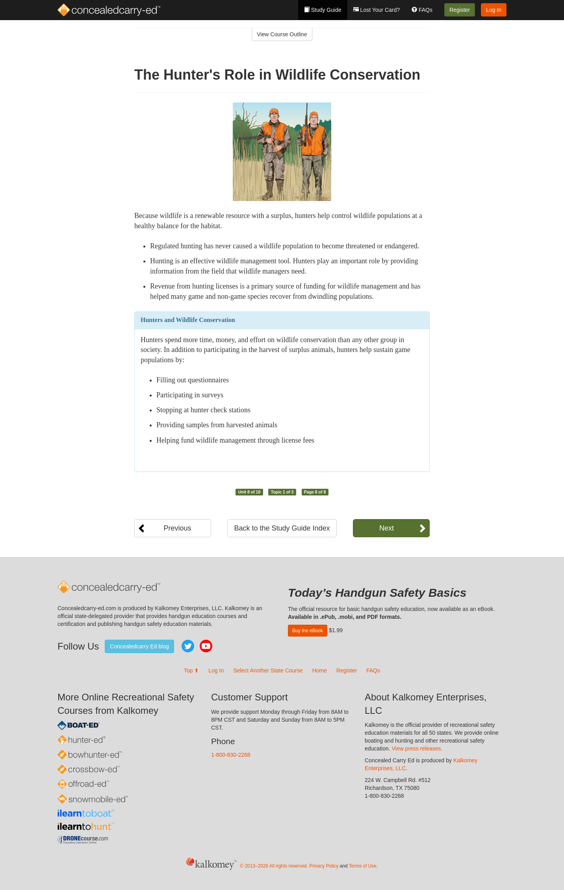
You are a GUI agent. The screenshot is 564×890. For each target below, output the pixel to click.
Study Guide (322, 10)
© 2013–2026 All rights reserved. (274, 866)
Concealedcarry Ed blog (139, 646)
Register (459, 10)
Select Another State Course (268, 670)
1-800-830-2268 (230, 755)
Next (386, 528)
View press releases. (417, 748)
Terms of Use (363, 866)
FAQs (422, 10)
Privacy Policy (323, 866)
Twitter (188, 646)
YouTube (206, 646)
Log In (493, 10)
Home (319, 670)
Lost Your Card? (376, 10)
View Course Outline (282, 34)
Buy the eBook (307, 630)
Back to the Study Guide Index (282, 528)
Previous (177, 528)
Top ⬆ (191, 670)
